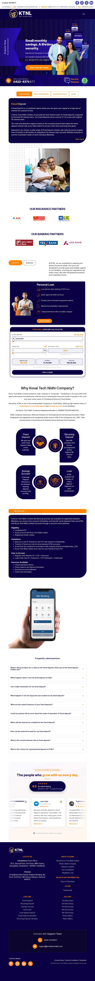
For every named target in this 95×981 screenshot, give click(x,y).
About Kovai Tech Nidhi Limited (67, 861)
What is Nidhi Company (67, 864)
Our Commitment (68, 870)
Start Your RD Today (39, 68)
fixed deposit (25, 406)
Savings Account (27, 907)
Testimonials (67, 890)
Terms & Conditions (71, 960)
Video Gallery (68, 919)
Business (29, 263)
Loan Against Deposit (27, 913)
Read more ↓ (39, 823)
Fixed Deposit (27, 901)
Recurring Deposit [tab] (41, 94)
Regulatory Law (67, 873)
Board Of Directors (68, 881)
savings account (55, 406)
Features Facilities (67, 867)
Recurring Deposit (27, 904)
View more (79, 139)
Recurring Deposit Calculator (27, 919)
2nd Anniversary (68, 904)
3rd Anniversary (68, 907)
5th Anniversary (67, 913)
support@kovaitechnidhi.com (50, 946)
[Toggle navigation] (83, 14)
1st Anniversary (67, 901)
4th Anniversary (67, 910)
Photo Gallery (68, 916)
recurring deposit (38, 406)
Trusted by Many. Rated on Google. (47, 833)
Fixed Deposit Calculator (27, 916)
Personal (15, 263)
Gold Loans (27, 910)
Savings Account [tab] (60, 94)
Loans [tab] (73, 94)
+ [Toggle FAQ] (83, 669)
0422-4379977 (50, 940)
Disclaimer (82, 960)
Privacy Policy (59, 960)
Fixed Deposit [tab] (24, 94)
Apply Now (44, 321)
